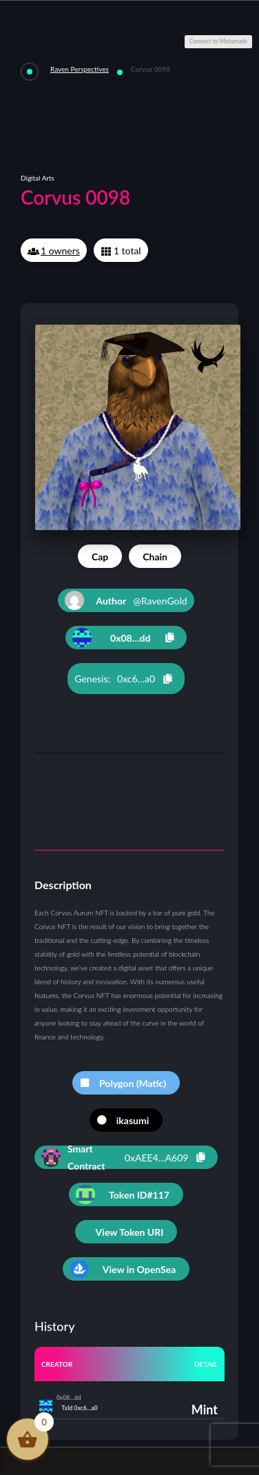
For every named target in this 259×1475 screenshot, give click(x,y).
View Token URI (130, 1232)
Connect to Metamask (218, 41)
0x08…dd (130, 638)
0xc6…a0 (136, 678)
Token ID (139, 1194)
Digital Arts (37, 178)
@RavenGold (126, 600)
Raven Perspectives (79, 69)
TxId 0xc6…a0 (79, 1408)
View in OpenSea (139, 1269)
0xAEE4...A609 (157, 1157)
